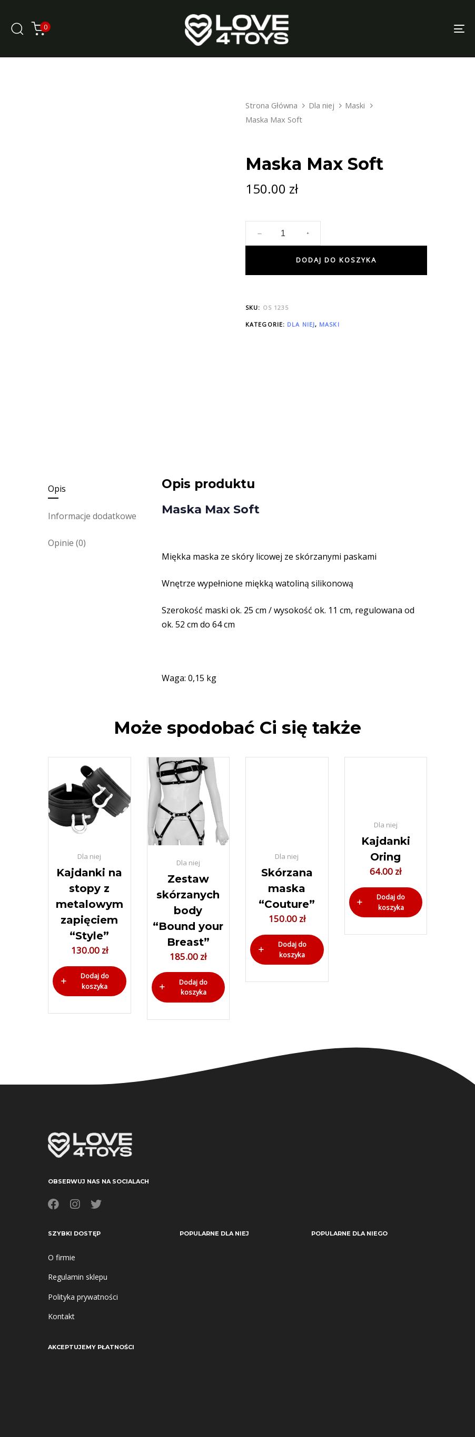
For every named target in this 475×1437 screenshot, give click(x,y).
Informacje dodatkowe (92, 516)
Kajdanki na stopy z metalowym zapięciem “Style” (89, 904)
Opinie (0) (67, 543)
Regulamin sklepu (77, 1277)
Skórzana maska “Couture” (287, 888)
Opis (57, 488)
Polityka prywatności (83, 1297)
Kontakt (61, 1316)
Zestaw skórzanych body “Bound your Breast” (188, 910)
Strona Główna (271, 105)
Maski (355, 105)
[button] (89, 981)
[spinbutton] (283, 233)
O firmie (61, 1257)
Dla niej (321, 105)
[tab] (100, 489)
